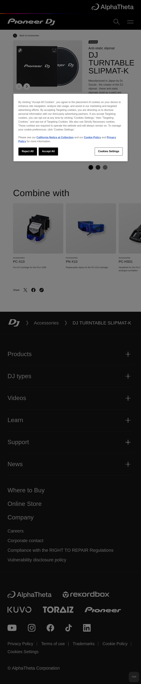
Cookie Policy (92, 137)
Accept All (48, 151)
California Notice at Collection (55, 137)
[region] (71, 127)
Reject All (28, 151)
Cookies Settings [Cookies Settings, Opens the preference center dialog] (108, 151)
